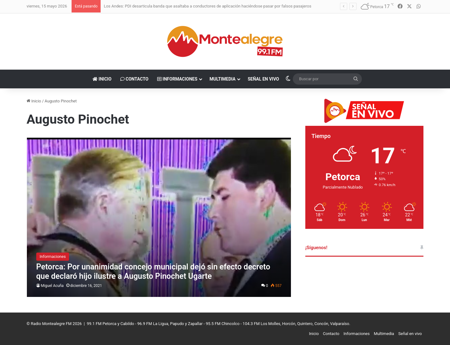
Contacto (134, 78)
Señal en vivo (263, 78)
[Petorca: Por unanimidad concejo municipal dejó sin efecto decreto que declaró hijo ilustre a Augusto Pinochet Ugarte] (159, 217)
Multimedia (223, 78)
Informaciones (177, 78)
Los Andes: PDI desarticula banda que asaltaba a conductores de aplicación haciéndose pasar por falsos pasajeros (207, 6)
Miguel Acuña (52, 285)
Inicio (101, 78)
